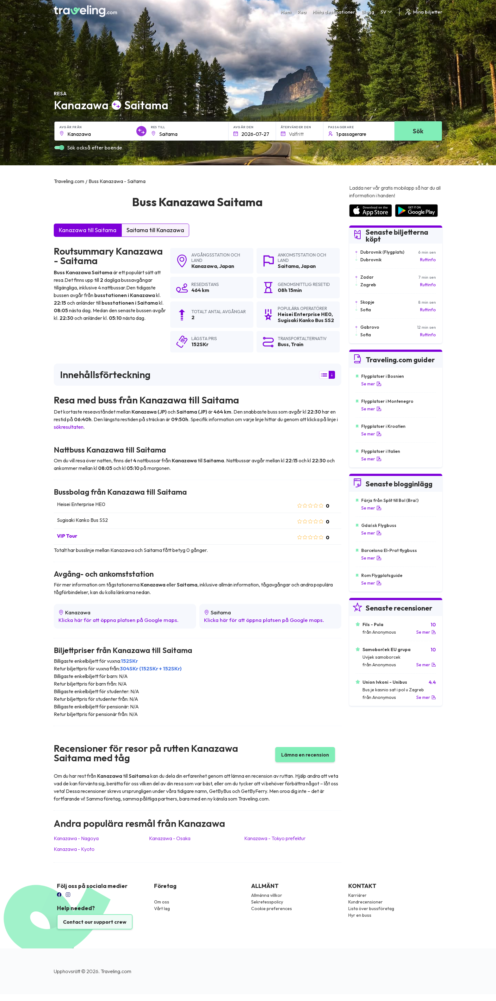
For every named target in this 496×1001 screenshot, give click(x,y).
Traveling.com (116, 971)
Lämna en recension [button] (305, 754)
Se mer (371, 384)
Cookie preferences (271, 908)
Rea (301, 12)
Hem (286, 12)
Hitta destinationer (334, 12)
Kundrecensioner (365, 902)
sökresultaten (69, 427)
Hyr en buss (359, 915)
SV (387, 12)
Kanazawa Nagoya (76, 838)
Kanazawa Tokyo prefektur (275, 838)
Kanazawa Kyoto (74, 849)
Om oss (161, 902)
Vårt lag (162, 908)
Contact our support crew (95, 922)
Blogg (368, 12)
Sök (418, 131)
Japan (226, 266)
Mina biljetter (423, 12)
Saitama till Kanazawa (155, 230)
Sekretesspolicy (267, 902)
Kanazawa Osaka (169, 838)
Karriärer (357, 895)
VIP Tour (67, 536)
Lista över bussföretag (371, 908)
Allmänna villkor (266, 895)
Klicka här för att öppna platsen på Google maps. (119, 620)
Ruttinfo (428, 260)
